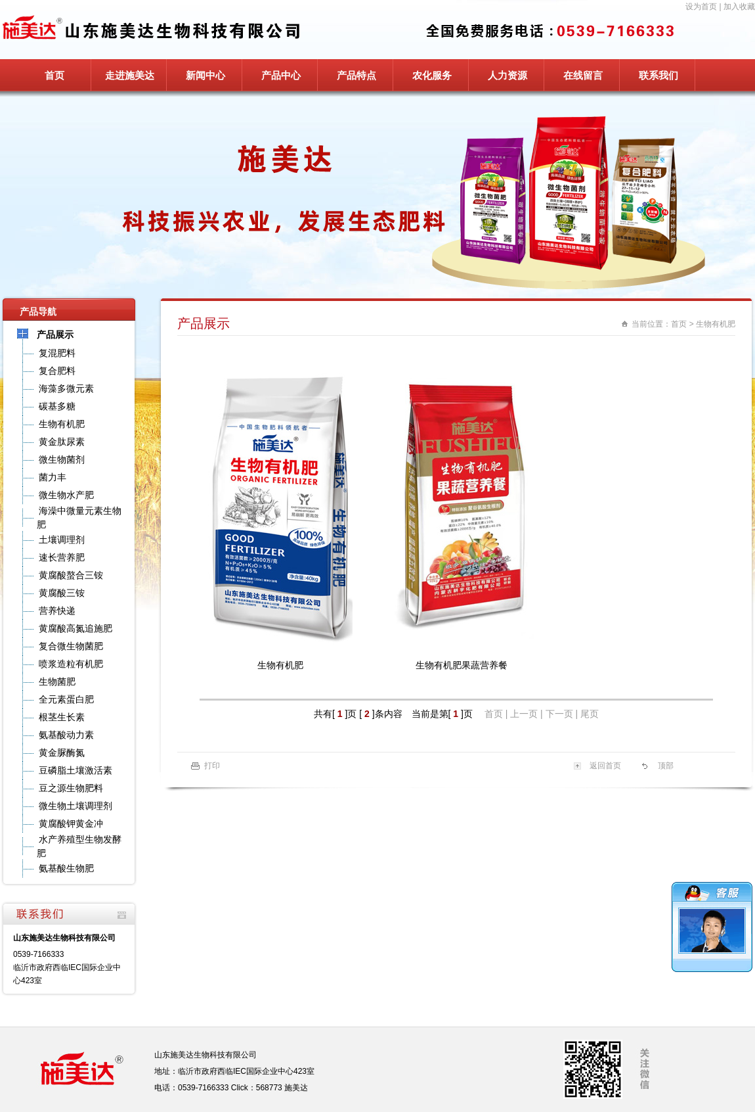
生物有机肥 (715, 324)
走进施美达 (129, 75)
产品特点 (356, 75)
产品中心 (281, 75)
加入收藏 (739, 6)
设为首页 (701, 6)
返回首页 (605, 765)
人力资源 (507, 75)
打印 (212, 765)
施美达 (296, 1087)
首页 (54, 75)
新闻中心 (205, 75)
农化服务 (432, 75)
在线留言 (583, 75)
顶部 (666, 765)
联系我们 (658, 75)
